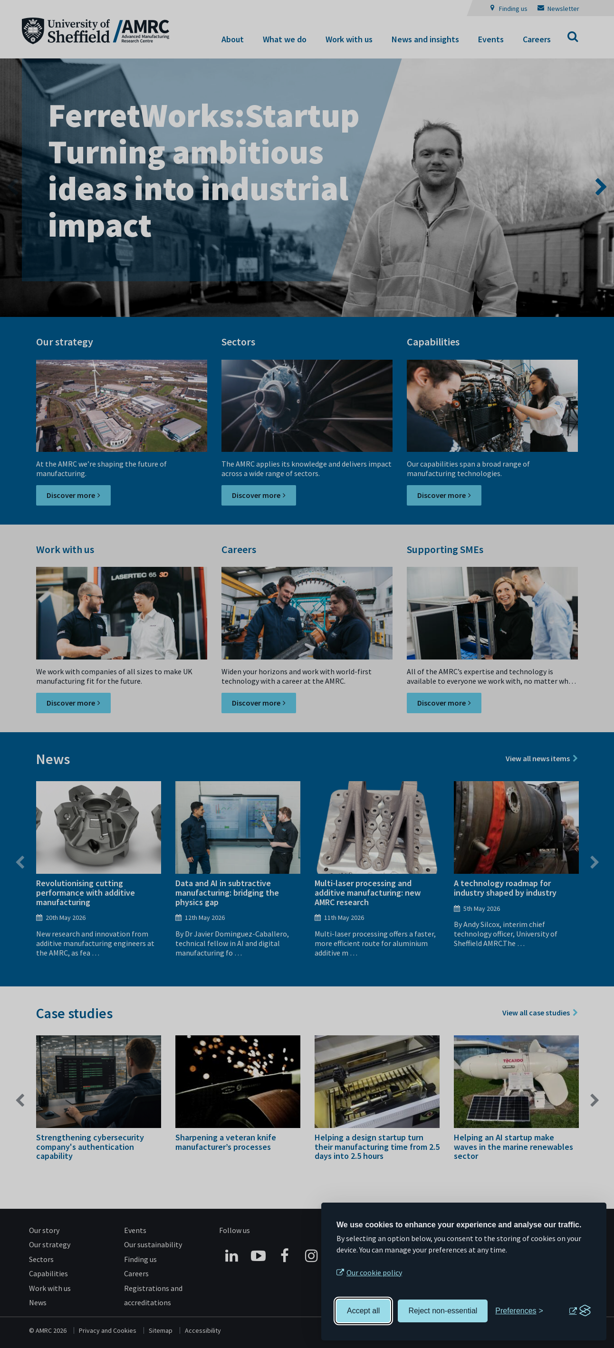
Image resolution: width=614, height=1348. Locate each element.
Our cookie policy (374, 1272)
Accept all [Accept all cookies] (363, 1311)
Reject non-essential (442, 1311)
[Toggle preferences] (519, 1311)
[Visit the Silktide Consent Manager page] (579, 1311)
